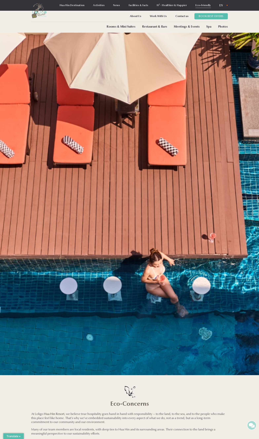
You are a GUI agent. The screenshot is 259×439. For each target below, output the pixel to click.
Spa (208, 26)
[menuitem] (223, 5)
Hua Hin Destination (72, 5)
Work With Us (158, 16)
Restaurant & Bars (154, 26)
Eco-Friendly (203, 5)
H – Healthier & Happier (172, 5)
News (116, 5)
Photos (223, 26)
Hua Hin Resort (54, 414)
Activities (99, 5)
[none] (223, 5)
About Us (135, 16)
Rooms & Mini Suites (121, 26)
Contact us (182, 16)
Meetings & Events (187, 26)
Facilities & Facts (138, 5)
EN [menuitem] (221, 5)
